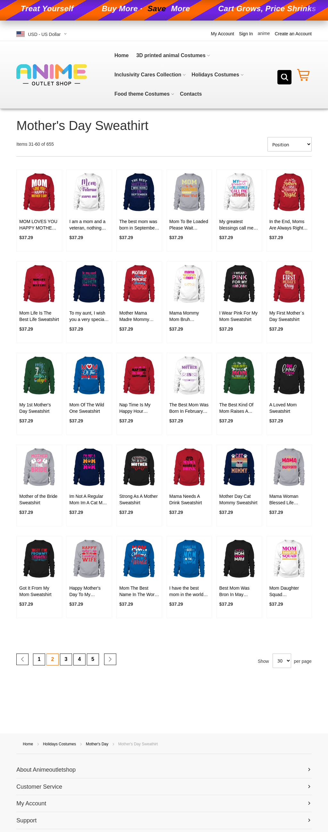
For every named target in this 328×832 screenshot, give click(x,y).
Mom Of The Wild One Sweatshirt (86, 408)
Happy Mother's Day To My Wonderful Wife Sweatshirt (85, 591)
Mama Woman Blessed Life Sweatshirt (284, 500)
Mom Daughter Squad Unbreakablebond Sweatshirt (287, 591)
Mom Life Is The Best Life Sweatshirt (39, 316)
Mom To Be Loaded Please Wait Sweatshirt (188, 225)
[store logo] (51, 74)
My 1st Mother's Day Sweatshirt (35, 408)
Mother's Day (98, 744)
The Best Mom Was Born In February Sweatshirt (189, 408)
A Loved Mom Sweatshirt (283, 408)
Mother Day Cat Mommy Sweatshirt (238, 499)
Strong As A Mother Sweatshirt (138, 499)
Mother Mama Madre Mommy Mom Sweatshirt (135, 316)
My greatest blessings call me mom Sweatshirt (236, 225)
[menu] (178, 75)
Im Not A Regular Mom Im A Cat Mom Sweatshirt (89, 500)
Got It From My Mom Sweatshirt (35, 591)
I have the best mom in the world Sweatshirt (186, 591)
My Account (222, 33)
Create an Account (293, 33)
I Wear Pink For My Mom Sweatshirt (238, 316)
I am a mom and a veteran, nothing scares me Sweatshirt (87, 225)
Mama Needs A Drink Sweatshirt (185, 499)
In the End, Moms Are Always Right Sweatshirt (287, 225)
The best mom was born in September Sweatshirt (138, 225)
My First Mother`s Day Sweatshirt (286, 316)
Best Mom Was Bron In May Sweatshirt (234, 591)
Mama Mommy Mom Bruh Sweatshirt (184, 316)
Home (28, 744)
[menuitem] (121, 55)
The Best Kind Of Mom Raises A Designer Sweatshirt (236, 408)
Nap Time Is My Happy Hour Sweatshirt (134, 408)
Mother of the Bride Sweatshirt (38, 499)
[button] (42, 34)
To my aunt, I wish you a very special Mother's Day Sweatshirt (87, 316)
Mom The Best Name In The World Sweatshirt (138, 591)
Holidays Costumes (60, 744)
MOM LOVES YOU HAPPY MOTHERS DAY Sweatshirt (38, 225)
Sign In (246, 33)
